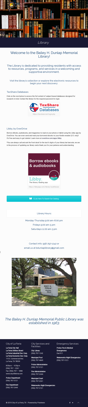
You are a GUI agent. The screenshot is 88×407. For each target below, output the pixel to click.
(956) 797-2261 (37, 381)
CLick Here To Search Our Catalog (44, 199)
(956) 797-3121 (12, 381)
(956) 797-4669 (37, 360)
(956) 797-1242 (37, 353)
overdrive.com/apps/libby (52, 138)
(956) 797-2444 (12, 388)
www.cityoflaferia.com (14, 374)
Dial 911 (60, 353)
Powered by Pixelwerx (36, 403)
